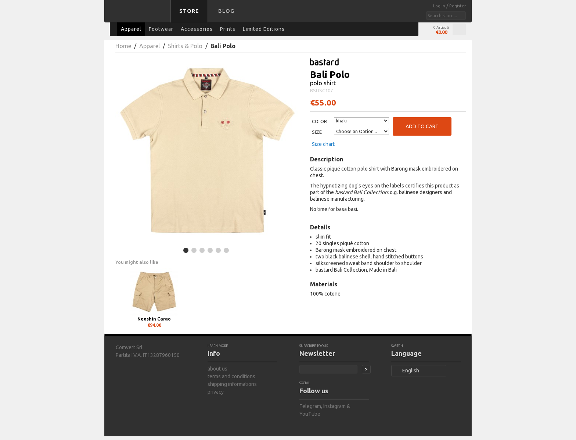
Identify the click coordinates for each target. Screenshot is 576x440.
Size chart (323, 144)
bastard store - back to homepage (139, 16)
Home (123, 46)
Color (319, 121)
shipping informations (232, 384)
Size (317, 132)
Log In (439, 6)
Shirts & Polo (185, 46)
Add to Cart (422, 126)
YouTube (309, 414)
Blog (226, 11)
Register (457, 6)
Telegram (310, 406)
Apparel (149, 46)
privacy (216, 392)
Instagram (334, 406)
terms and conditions (231, 376)
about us (217, 369)
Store (189, 11)
